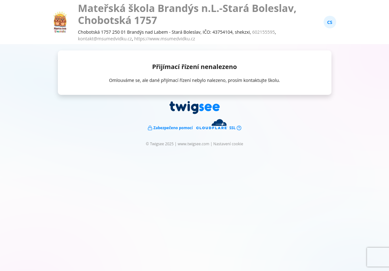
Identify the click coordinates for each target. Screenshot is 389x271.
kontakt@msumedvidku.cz (105, 39)
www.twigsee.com (193, 144)
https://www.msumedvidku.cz (164, 39)
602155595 (263, 32)
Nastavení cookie (228, 144)
